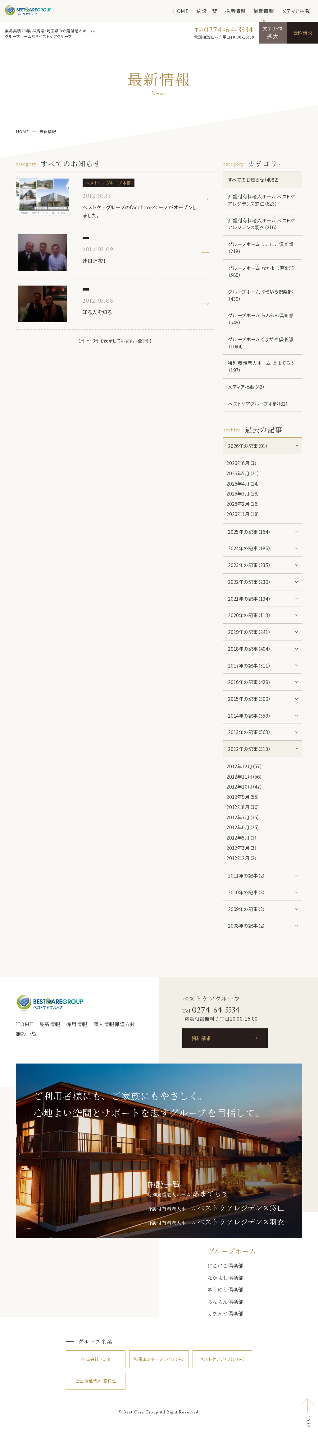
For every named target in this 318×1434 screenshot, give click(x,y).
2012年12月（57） (244, 766)
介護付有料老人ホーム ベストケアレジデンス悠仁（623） (261, 200)
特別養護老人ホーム (188, 1194)
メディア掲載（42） (246, 386)
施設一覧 (207, 11)
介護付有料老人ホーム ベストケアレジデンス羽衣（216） (261, 224)
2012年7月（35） (243, 817)
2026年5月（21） (243, 473)
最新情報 (263, 11)
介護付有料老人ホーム (215, 1208)
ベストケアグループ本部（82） (258, 403)
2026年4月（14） (243, 483)
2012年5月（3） (241, 837)
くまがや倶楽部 (225, 1313)
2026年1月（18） (243, 513)
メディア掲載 (296, 11)
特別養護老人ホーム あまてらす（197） (261, 366)
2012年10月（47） (244, 786)
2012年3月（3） (241, 847)
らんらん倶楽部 (225, 1301)
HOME (181, 11)
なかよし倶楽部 (225, 1277)
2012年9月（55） (243, 796)
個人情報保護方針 (114, 1024)
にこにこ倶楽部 (225, 1265)
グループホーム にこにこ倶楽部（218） (260, 247)
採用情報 (235, 11)
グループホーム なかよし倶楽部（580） (260, 271)
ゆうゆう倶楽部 (225, 1289)
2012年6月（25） (243, 827)
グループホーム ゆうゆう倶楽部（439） (260, 295)
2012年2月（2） (241, 857)
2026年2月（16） (243, 503)
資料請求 (302, 32)
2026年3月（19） (243, 493)
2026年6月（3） (241, 462)
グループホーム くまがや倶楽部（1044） (260, 343)
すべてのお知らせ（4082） (253, 179)
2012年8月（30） (243, 806)
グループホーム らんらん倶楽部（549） (260, 319)
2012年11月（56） (244, 776)
